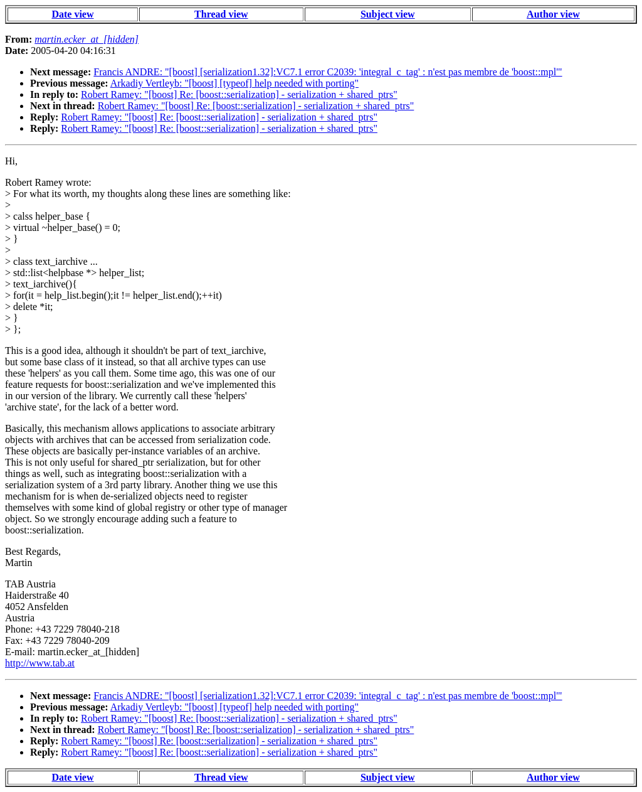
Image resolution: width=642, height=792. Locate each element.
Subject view (387, 14)
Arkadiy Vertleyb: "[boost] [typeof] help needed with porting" (234, 83)
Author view (553, 14)
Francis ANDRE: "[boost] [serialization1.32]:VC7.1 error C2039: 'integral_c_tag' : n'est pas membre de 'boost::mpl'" (327, 72)
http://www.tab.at (40, 663)
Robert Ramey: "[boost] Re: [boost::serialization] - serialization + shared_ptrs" (239, 94)
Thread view (221, 14)
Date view (72, 14)
